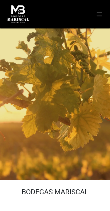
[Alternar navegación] (99, 14)
